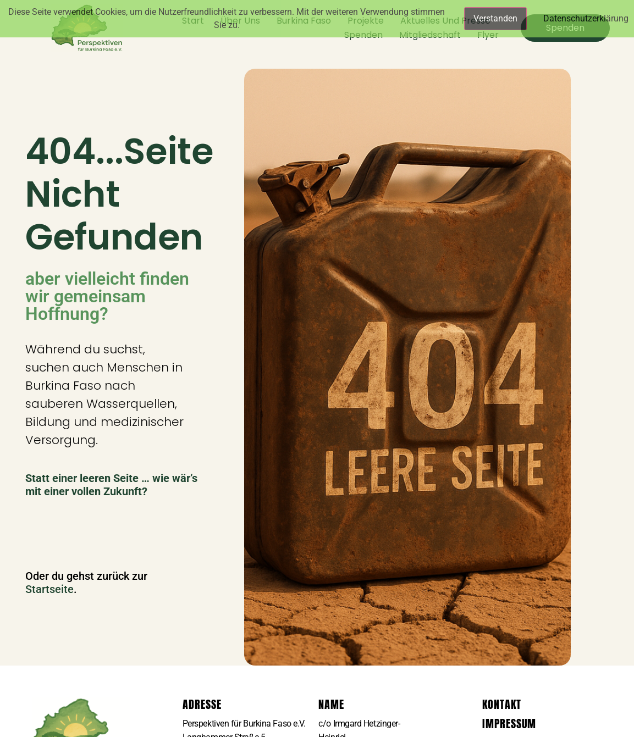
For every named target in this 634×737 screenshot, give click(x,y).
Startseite (49, 589)
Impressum (509, 723)
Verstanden (495, 18)
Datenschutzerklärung (586, 18)
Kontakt (501, 704)
